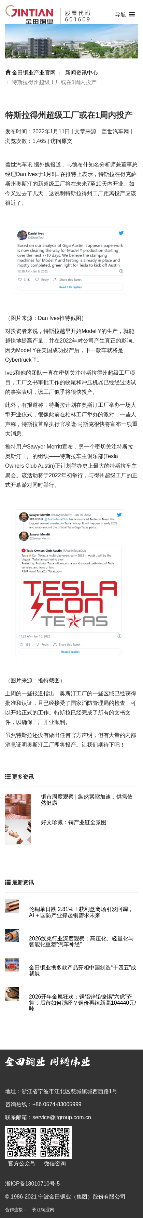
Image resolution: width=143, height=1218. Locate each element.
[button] (120, 14)
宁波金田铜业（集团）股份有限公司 (82, 1197)
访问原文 (61, 141)
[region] (71, 41)
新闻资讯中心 (81, 73)
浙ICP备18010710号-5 (32, 1184)
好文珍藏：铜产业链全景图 (73, 822)
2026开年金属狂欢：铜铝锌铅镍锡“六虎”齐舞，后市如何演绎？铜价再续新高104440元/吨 (82, 1003)
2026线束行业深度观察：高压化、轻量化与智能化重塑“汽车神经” (81, 942)
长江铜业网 (43, 1209)
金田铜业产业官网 (33, 73)
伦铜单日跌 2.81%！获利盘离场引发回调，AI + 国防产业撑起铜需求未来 (81, 912)
